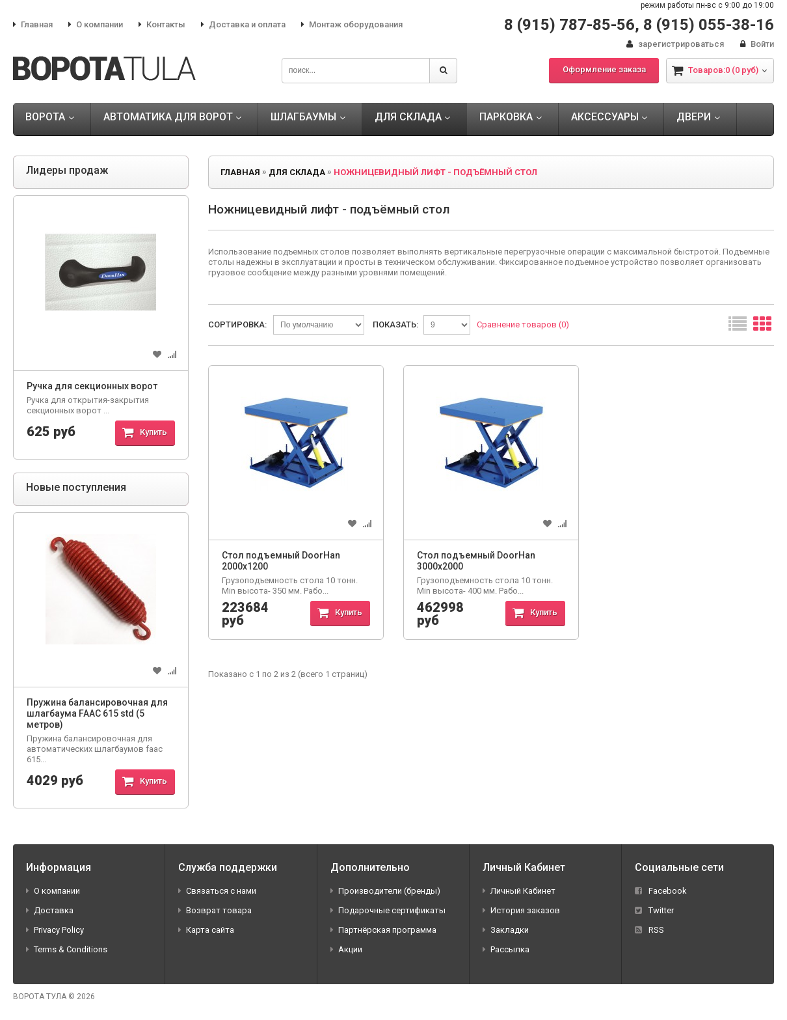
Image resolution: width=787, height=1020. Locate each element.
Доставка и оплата (243, 25)
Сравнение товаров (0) (523, 324)
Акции (346, 949)
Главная (33, 25)
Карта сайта (206, 930)
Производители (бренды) (385, 891)
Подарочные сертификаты (388, 910)
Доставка (49, 910)
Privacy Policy (55, 930)
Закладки (506, 930)
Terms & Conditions (66, 949)
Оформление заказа (604, 69)
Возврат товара (215, 910)
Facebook (661, 891)
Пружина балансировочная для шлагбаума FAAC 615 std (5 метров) (97, 713)
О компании (95, 25)
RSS (649, 930)
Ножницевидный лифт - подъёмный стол (435, 172)
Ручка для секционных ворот (92, 386)
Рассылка (506, 949)
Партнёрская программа (383, 930)
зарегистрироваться (675, 44)
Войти (757, 44)
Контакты (162, 25)
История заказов (521, 910)
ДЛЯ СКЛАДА (297, 172)
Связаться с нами (217, 891)
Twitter (654, 910)
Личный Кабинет (519, 891)
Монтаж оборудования (352, 25)
